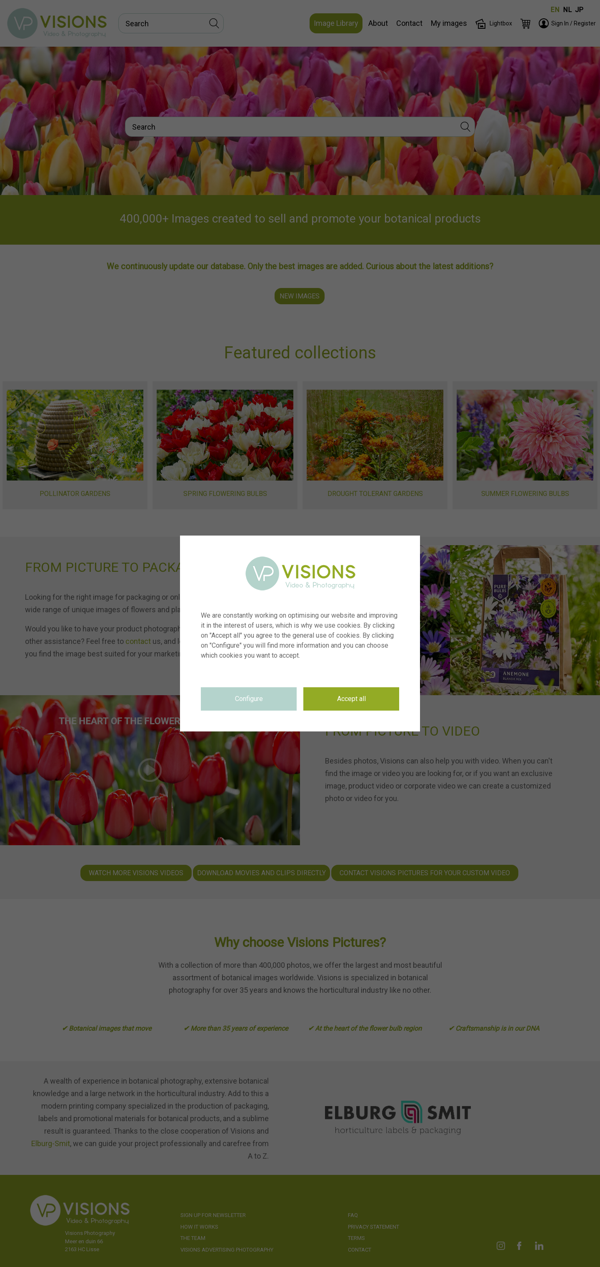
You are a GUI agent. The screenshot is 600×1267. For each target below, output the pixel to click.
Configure (249, 699)
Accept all (351, 699)
